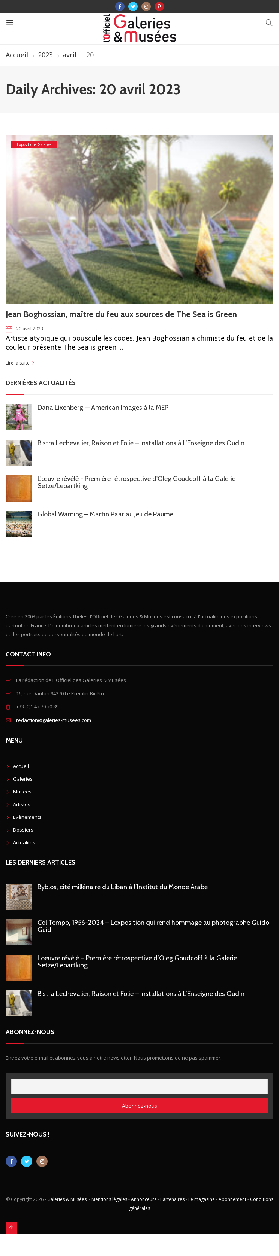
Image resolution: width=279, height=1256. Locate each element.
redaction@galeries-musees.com (53, 720)
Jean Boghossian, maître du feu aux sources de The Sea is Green (121, 314)
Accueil (17, 54)
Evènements (27, 817)
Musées (22, 791)
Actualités (24, 842)
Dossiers (23, 829)
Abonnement (232, 1199)
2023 (45, 54)
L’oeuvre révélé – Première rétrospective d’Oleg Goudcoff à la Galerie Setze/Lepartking (137, 961)
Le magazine (201, 1199)
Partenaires (172, 1199)
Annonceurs (143, 1199)
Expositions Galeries (34, 144)
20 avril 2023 (29, 329)
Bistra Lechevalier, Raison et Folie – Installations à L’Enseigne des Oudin (141, 994)
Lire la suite (18, 363)
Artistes (21, 804)
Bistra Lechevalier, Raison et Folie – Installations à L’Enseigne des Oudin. (142, 443)
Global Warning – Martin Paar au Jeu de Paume (105, 514)
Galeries (23, 778)
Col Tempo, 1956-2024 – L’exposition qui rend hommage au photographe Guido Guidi (153, 926)
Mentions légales (109, 1199)
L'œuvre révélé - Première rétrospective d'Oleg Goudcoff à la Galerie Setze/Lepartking (137, 482)
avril (69, 54)
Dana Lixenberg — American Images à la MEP (103, 407)
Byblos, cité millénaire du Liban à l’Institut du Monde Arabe (123, 887)
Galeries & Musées (67, 1199)
